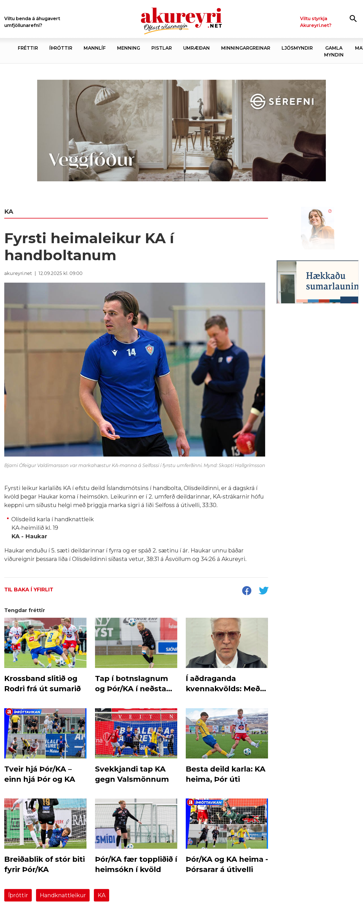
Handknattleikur (63, 895)
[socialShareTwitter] (263, 591)
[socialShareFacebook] (246, 591)
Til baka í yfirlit (28, 590)
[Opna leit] (353, 18)
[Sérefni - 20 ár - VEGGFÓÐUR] (181, 131)
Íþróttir (18, 895)
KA (101, 895)
